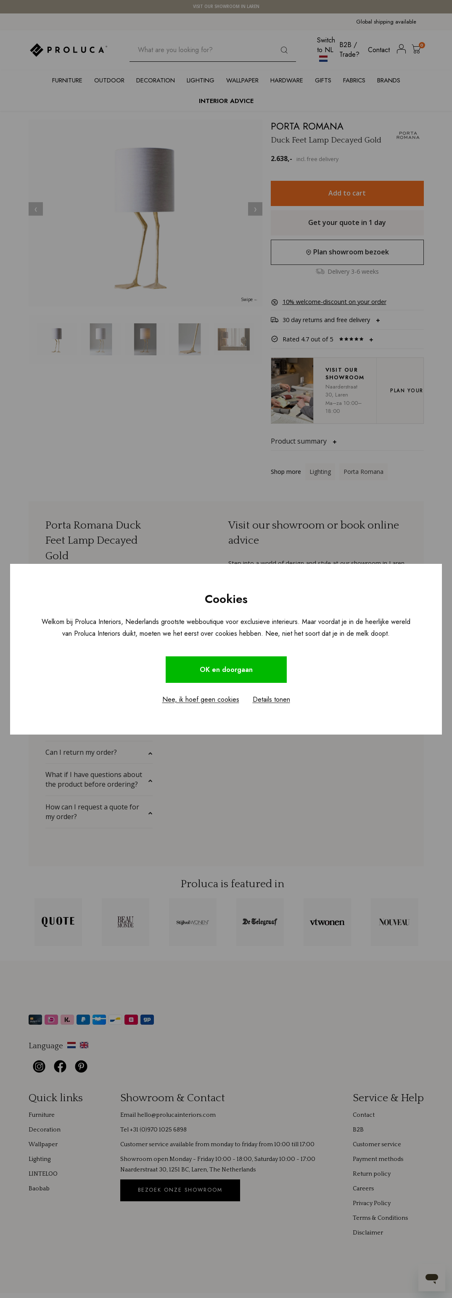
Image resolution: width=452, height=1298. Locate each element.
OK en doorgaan (226, 669)
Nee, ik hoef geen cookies (200, 699)
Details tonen (271, 699)
